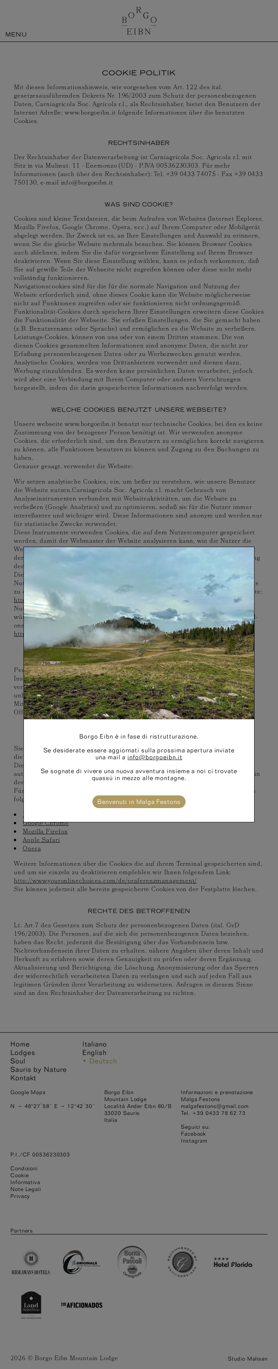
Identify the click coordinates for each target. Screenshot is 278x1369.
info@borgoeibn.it (154, 757)
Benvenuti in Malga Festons (138, 801)
